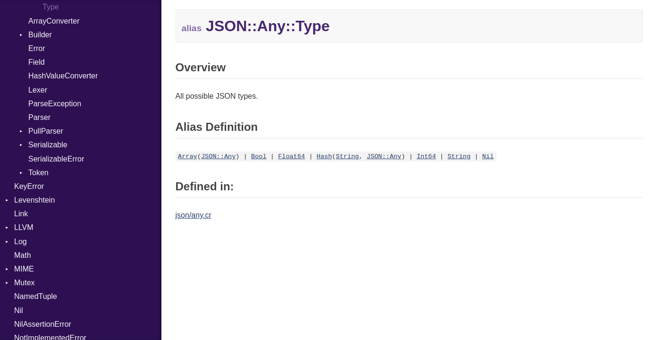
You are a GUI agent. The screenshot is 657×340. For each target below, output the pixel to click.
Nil (18, 310)
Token (38, 173)
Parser (39, 117)
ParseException (54, 104)
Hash (324, 156)
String (347, 156)
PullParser (45, 131)
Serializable (47, 145)
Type (50, 7)
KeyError (29, 186)
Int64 (426, 156)
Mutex (24, 283)
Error (36, 48)
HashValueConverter (63, 76)
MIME (24, 269)
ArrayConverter (53, 21)
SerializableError (56, 159)
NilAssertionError (42, 324)
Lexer (37, 90)
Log (20, 242)
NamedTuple (35, 296)
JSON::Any (218, 156)
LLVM (24, 227)
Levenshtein (34, 200)
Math (22, 255)
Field (36, 62)
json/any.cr (193, 215)
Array (187, 156)
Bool (259, 156)
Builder (40, 35)
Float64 (291, 156)
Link (21, 214)
